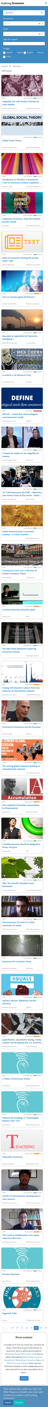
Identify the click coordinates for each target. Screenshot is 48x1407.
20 (17, 1328)
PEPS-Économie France (17, 1363)
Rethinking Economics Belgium (29, 1360)
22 (27, 1328)
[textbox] (24, 43)
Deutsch (10, 53)
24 (36, 1328)
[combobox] (24, 43)
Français (40, 53)
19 (12, 1328)
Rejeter (8, 1402)
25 (41, 1328)
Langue (6, 48)
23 (31, 1328)
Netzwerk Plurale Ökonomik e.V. (19, 1354)
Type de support (10, 39)
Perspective (8, 19)
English (20, 53)
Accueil (4, 66)
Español (30, 53)
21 (22, 1328)
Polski (9, 57)
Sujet (5, 29)
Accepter (19, 1402)
